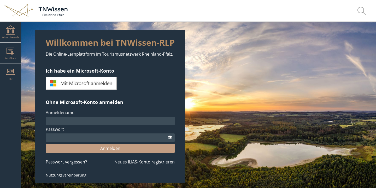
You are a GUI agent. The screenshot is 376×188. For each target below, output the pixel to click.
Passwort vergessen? (66, 162)
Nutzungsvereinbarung (66, 175)
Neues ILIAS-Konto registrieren (144, 162)
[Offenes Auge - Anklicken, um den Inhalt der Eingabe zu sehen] (170, 137)
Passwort (55, 129)
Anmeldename (60, 112)
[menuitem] (361, 11)
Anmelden (110, 148)
